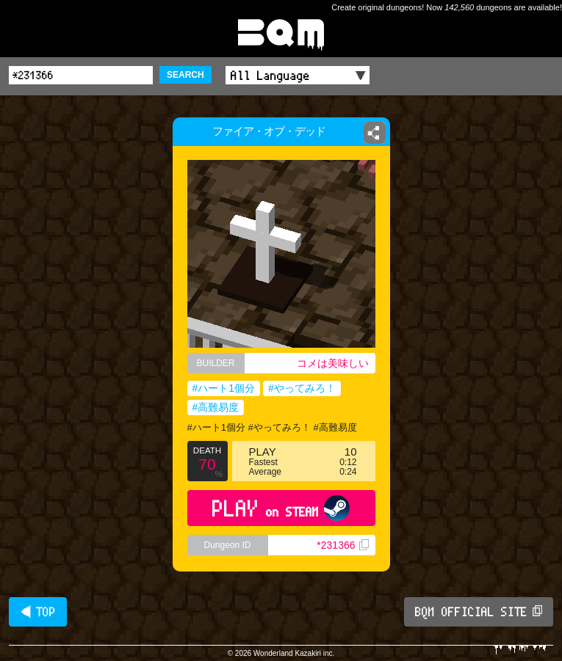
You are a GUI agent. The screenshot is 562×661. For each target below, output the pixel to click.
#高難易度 (215, 407)
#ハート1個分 (224, 388)
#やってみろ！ (302, 388)
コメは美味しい (333, 363)
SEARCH (185, 75)
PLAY (281, 508)
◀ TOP (38, 612)
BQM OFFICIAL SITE (478, 612)
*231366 (342, 545)
